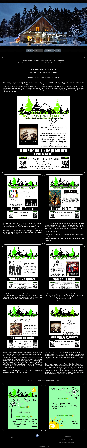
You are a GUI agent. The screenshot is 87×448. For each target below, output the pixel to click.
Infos (58, 50)
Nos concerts (38, 50)
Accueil (29, 50)
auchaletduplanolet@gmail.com (68, 442)
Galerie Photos (49, 50)
